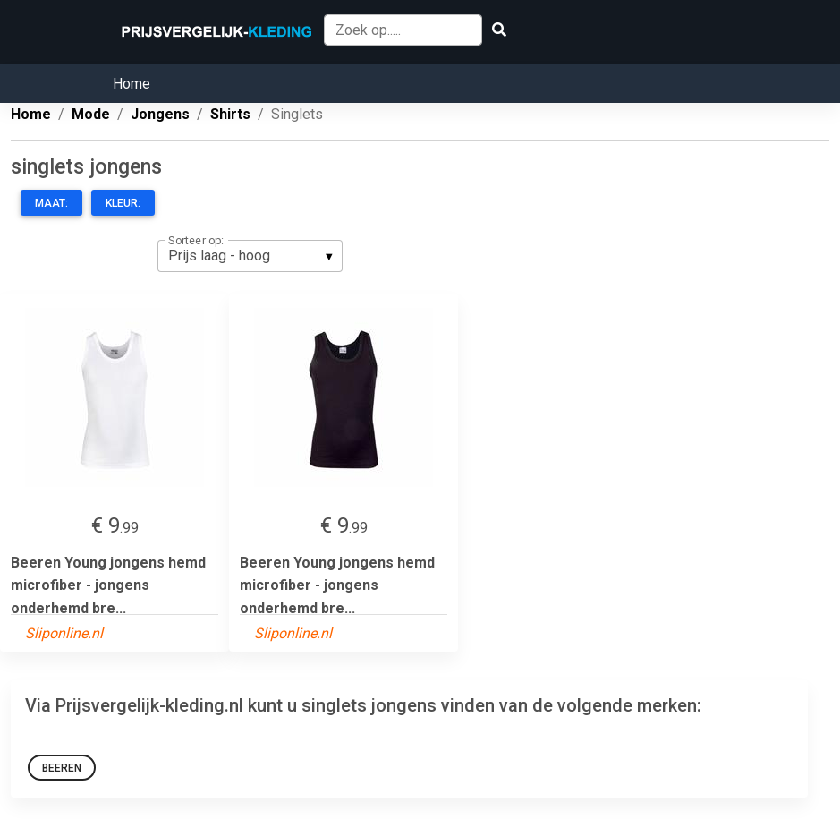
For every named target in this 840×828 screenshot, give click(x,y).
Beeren (61, 768)
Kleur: (123, 203)
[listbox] (250, 256)
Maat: (51, 203)
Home (131, 83)
